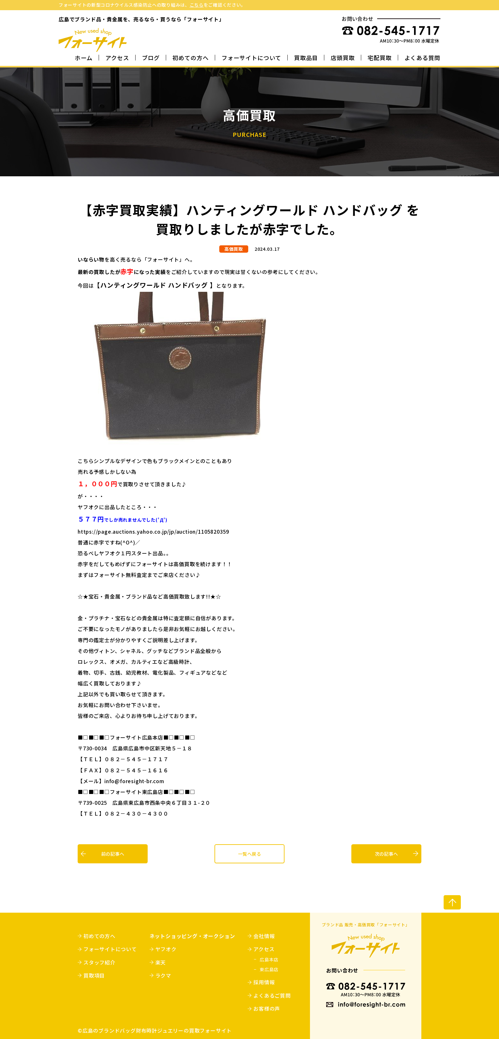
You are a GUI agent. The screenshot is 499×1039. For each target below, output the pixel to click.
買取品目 (306, 58)
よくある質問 (422, 58)
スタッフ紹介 (99, 962)
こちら (197, 5)
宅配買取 (380, 58)
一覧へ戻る (249, 854)
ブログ (151, 58)
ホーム (84, 58)
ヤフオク (166, 949)
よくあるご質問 (272, 995)
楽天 (160, 962)
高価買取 (233, 249)
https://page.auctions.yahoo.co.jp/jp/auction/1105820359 (153, 531)
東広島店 (269, 969)
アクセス (117, 58)
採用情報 (264, 982)
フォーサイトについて (251, 58)
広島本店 (269, 959)
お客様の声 (266, 1008)
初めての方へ (190, 58)
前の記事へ (113, 854)
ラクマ (163, 975)
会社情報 (264, 936)
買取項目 (94, 975)
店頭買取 (343, 58)
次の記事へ (386, 854)
